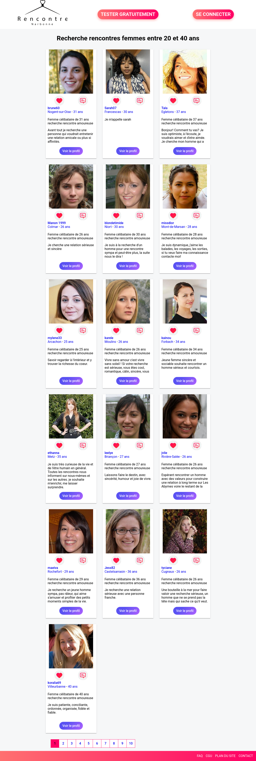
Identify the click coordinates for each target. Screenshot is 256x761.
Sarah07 (110, 108)
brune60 (54, 108)
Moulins (110, 342)
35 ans (62, 457)
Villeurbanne (56, 686)
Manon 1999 (57, 223)
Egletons (167, 112)
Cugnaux (167, 572)
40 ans (73, 686)
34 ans (180, 342)
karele (109, 338)
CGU (209, 756)
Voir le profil (71, 151)
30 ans (128, 112)
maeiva (53, 568)
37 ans (181, 112)
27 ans (124, 457)
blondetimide (114, 223)
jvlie (164, 453)
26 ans (65, 227)
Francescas (113, 112)
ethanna (53, 453)
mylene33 (55, 338)
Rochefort (55, 572)
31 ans (78, 112)
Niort (108, 227)
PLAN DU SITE (225, 756)
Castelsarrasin (115, 572)
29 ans (69, 572)
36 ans (132, 572)
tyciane (166, 568)
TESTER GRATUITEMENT (128, 14)
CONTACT (246, 756)
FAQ (200, 756)
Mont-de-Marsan (173, 227)
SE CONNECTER (213, 14)
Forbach (167, 342)
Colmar (53, 227)
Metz (51, 457)
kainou (166, 338)
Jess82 (110, 568)
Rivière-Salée (170, 457)
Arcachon (54, 342)
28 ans (192, 227)
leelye (109, 453)
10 (131, 743)
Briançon (111, 457)
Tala (164, 108)
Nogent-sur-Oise (59, 112)
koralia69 (54, 683)
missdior (167, 223)
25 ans (68, 342)
